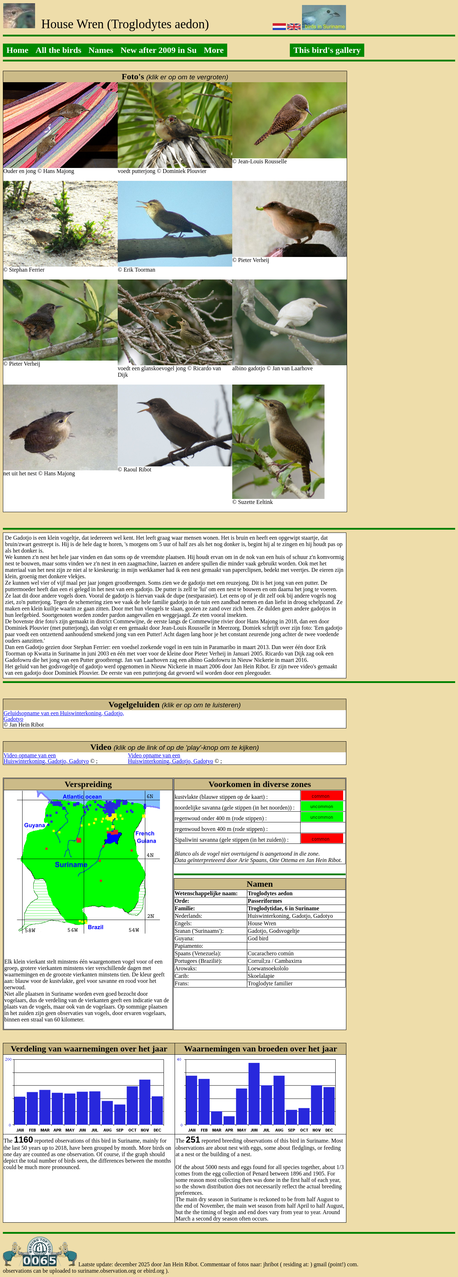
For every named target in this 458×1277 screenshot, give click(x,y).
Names (100, 50)
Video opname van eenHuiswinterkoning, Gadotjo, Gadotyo (46, 758)
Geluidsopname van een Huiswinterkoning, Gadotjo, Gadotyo (64, 716)
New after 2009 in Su (159, 50)
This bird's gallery (327, 50)
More (214, 50)
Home (17, 50)
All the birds (58, 50)
